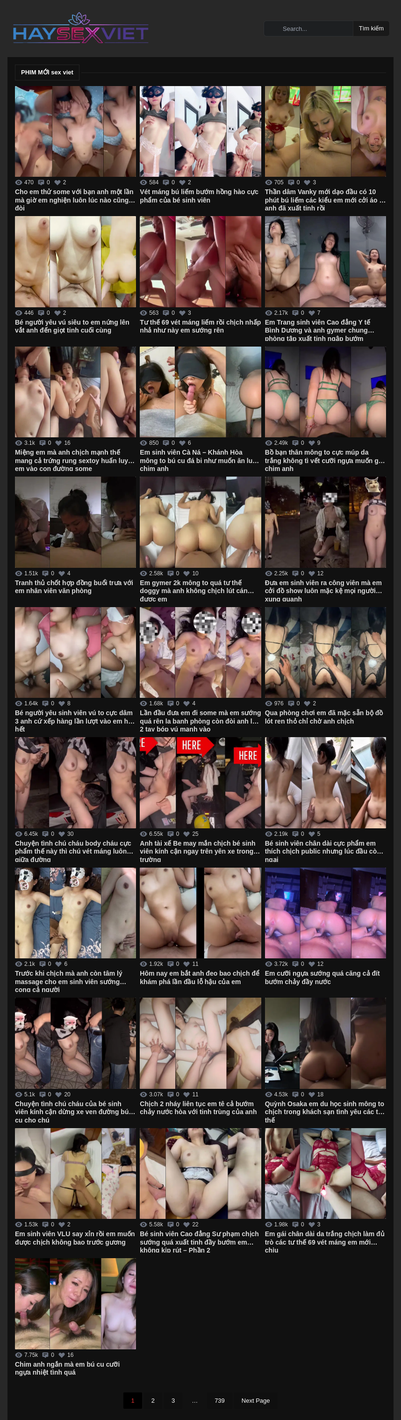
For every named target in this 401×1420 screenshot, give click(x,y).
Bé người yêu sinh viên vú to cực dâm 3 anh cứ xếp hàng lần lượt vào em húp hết (75, 720)
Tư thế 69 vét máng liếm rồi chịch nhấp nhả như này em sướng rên (200, 326)
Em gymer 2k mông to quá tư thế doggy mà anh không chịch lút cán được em (193, 590)
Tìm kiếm (371, 28)
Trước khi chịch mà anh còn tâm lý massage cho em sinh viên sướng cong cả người (68, 981)
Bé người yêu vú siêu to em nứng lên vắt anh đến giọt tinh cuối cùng (72, 326)
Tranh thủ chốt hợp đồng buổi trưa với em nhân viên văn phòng (74, 587)
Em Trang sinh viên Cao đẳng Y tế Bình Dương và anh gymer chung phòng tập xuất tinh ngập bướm (318, 330)
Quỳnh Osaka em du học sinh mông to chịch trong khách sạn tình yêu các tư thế (324, 1111)
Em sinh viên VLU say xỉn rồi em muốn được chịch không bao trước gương (75, 1238)
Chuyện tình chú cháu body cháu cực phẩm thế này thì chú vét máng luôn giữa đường (73, 851)
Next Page (256, 1400)
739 (220, 1400)
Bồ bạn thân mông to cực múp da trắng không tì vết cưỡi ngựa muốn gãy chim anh (325, 460)
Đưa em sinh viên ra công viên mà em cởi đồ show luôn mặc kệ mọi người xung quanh (323, 590)
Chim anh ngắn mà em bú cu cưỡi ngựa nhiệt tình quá (67, 1369)
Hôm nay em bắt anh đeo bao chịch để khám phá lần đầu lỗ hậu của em (199, 977)
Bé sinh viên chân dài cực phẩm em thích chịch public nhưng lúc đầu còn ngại (323, 851)
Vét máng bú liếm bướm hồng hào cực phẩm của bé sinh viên (199, 196)
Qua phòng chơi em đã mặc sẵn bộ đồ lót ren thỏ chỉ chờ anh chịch (324, 717)
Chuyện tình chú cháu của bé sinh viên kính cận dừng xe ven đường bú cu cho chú (72, 1111)
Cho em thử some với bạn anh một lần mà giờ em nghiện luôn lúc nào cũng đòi (74, 199)
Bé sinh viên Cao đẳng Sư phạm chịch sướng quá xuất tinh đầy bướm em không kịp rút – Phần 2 (199, 1241)
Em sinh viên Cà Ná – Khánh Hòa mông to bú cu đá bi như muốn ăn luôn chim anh (200, 460)
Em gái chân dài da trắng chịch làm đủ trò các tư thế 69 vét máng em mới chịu (325, 1241)
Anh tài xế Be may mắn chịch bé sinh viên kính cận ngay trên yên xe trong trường (197, 851)
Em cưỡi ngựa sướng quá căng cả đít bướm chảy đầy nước (322, 977)
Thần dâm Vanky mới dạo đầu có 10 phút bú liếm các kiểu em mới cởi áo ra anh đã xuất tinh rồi (325, 199)
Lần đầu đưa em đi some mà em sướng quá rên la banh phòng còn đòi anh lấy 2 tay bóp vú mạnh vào (200, 720)
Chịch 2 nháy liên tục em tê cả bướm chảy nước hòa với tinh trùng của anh (198, 1108)
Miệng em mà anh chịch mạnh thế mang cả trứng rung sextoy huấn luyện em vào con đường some (75, 460)
